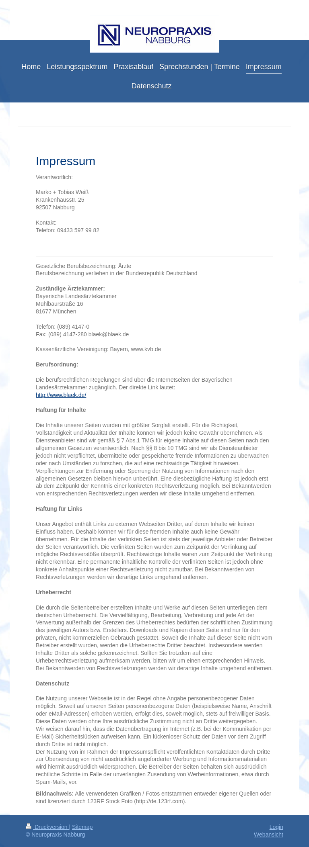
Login (276, 827)
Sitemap (82, 827)
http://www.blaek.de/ (61, 395)
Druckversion (47, 827)
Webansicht (268, 834)
